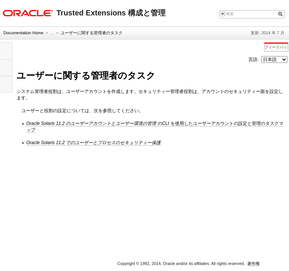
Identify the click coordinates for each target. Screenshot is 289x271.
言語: (254, 59)
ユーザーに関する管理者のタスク (92, 32)
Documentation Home (23, 32)
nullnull (274, 59)
